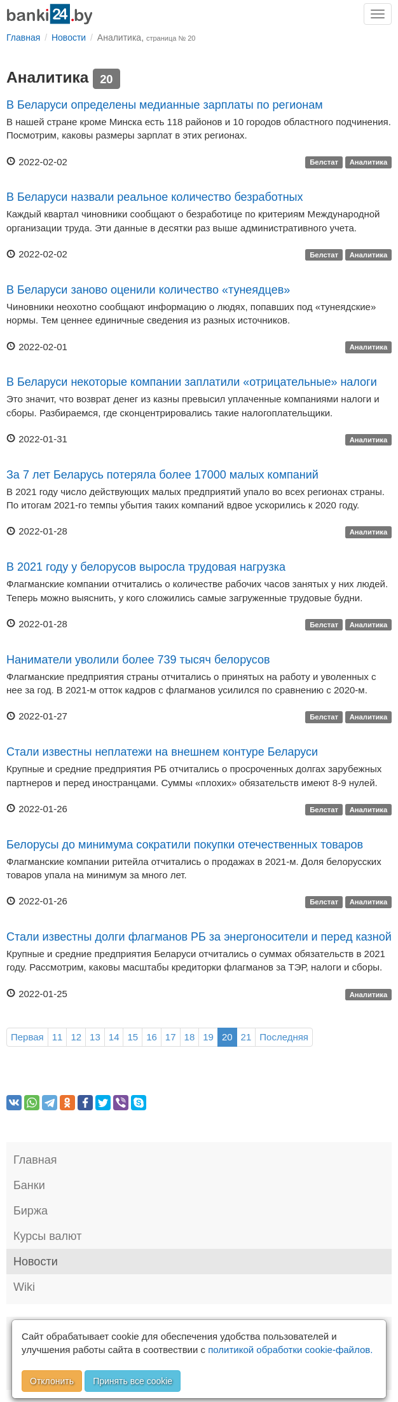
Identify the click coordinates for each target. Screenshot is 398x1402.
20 (227, 1036)
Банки (29, 1185)
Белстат (324, 163)
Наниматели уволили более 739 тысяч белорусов (138, 659)
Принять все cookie (132, 1381)
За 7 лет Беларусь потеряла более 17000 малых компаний (162, 474)
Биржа (30, 1210)
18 (189, 1036)
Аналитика (369, 163)
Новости (35, 1261)
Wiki (24, 1287)
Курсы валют (47, 1236)
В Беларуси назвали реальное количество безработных (154, 197)
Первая (27, 1036)
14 (114, 1036)
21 (246, 1036)
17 (170, 1036)
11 (57, 1036)
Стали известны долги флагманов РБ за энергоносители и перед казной (199, 936)
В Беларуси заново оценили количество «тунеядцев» (148, 289)
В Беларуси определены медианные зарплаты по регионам (164, 105)
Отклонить (52, 1381)
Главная (35, 1160)
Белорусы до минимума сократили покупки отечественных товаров (184, 844)
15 (132, 1036)
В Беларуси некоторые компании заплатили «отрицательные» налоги (191, 382)
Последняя (283, 1036)
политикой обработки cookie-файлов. (290, 1349)
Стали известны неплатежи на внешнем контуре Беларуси (162, 751)
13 (95, 1036)
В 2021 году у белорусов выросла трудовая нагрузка (145, 567)
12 (76, 1036)
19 (208, 1036)
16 (151, 1036)
